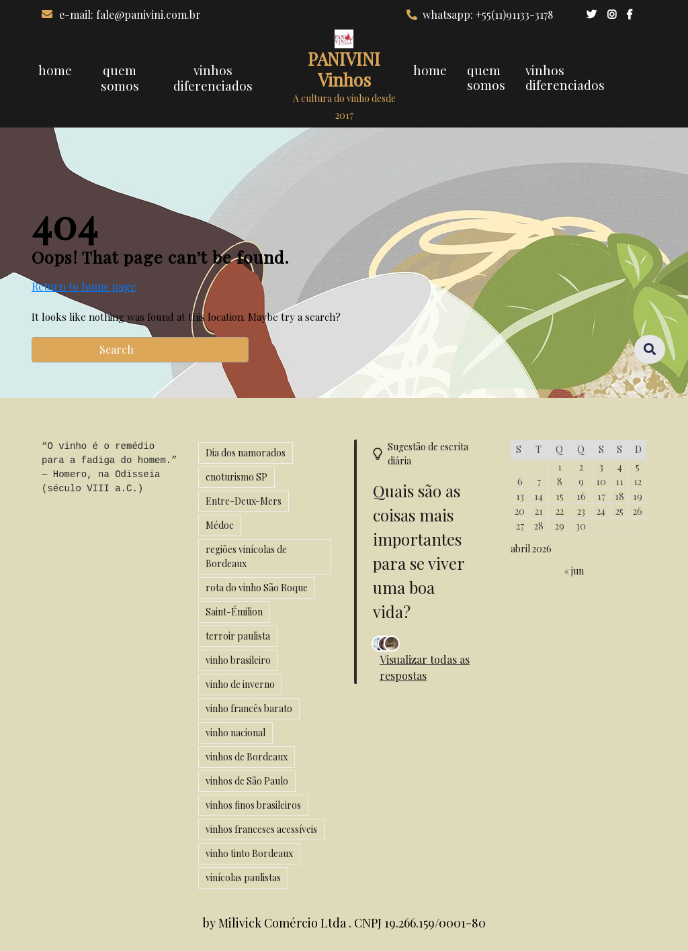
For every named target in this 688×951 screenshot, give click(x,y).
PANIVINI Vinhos (344, 69)
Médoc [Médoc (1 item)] (220, 525)
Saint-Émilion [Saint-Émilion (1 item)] (234, 611)
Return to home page (84, 287)
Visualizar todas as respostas (425, 667)
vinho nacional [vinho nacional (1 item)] (235, 732)
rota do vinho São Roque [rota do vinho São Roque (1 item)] (257, 587)
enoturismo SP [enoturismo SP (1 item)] (236, 476)
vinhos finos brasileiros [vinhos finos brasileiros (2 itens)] (253, 805)
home (55, 70)
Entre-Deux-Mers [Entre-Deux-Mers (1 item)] (244, 501)
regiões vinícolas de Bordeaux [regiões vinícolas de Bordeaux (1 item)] (246, 556)
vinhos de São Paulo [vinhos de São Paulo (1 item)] (247, 780)
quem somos (120, 77)
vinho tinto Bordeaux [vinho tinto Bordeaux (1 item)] (249, 853)
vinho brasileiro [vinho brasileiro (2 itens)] (238, 660)
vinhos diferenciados (213, 77)
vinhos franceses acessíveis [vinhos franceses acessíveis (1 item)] (261, 829)
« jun (574, 570)
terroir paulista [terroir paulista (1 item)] (238, 636)
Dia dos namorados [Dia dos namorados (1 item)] (246, 452)
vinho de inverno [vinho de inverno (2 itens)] (240, 684)
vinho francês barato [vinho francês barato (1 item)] (249, 708)
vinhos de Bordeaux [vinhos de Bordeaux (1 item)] (247, 756)
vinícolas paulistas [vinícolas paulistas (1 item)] (243, 877)
